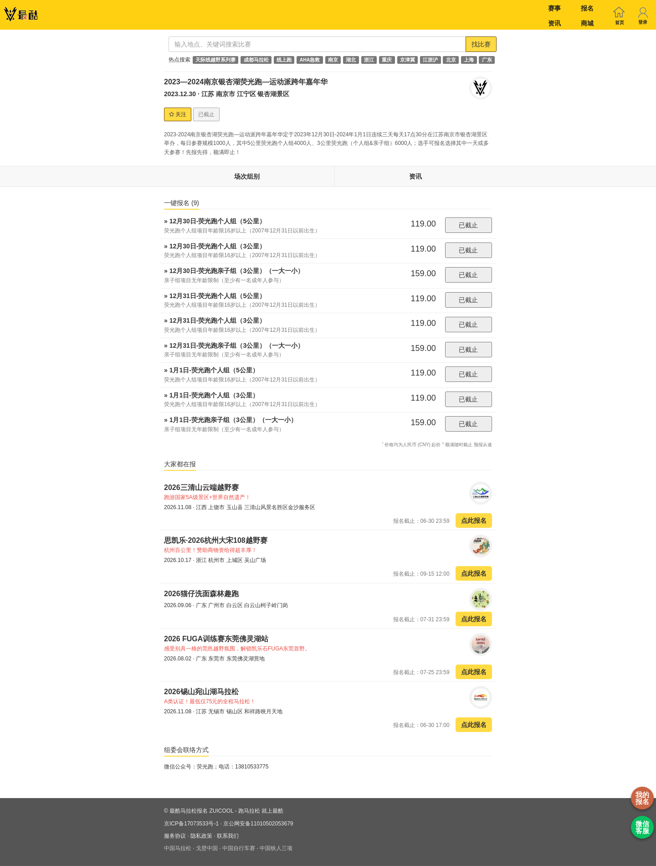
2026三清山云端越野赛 (201, 487)
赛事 (554, 8)
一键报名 (181, 202)
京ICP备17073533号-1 (191, 823)
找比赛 (481, 44)
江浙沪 (430, 59)
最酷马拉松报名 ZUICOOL (201, 811)
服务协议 (175, 836)
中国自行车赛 (238, 848)
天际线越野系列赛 (215, 59)
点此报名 (474, 520)
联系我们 (228, 836)
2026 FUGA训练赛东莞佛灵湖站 (216, 639)
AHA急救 (310, 59)
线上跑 (284, 59)
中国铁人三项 (276, 848)
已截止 (468, 225)
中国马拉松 (177, 848)
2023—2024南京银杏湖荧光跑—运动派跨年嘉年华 (246, 82)
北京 (451, 59)
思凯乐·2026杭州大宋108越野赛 (215, 540)
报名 (587, 8)
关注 (177, 114)
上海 (469, 59)
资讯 (554, 23)
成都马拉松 (256, 59)
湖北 (351, 59)
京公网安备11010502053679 (258, 823)
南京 (333, 59)
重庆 (387, 59)
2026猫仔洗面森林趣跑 (201, 594)
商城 (587, 23)
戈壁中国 (207, 848)
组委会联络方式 (186, 749)
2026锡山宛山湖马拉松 (201, 692)
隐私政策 (201, 836)
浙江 (369, 59)
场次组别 (247, 176)
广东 (487, 59)
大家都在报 (180, 464)
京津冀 (407, 59)
